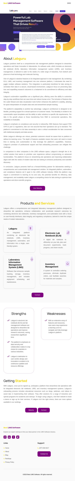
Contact (37, 295)
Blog (6, 455)
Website (31, 410)
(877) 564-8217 (44, 448)
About (7, 451)
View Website (37, 188)
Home (7, 448)
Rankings (8, 458)
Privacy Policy (9, 462)
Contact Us (44, 454)
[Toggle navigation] (68, 3)
